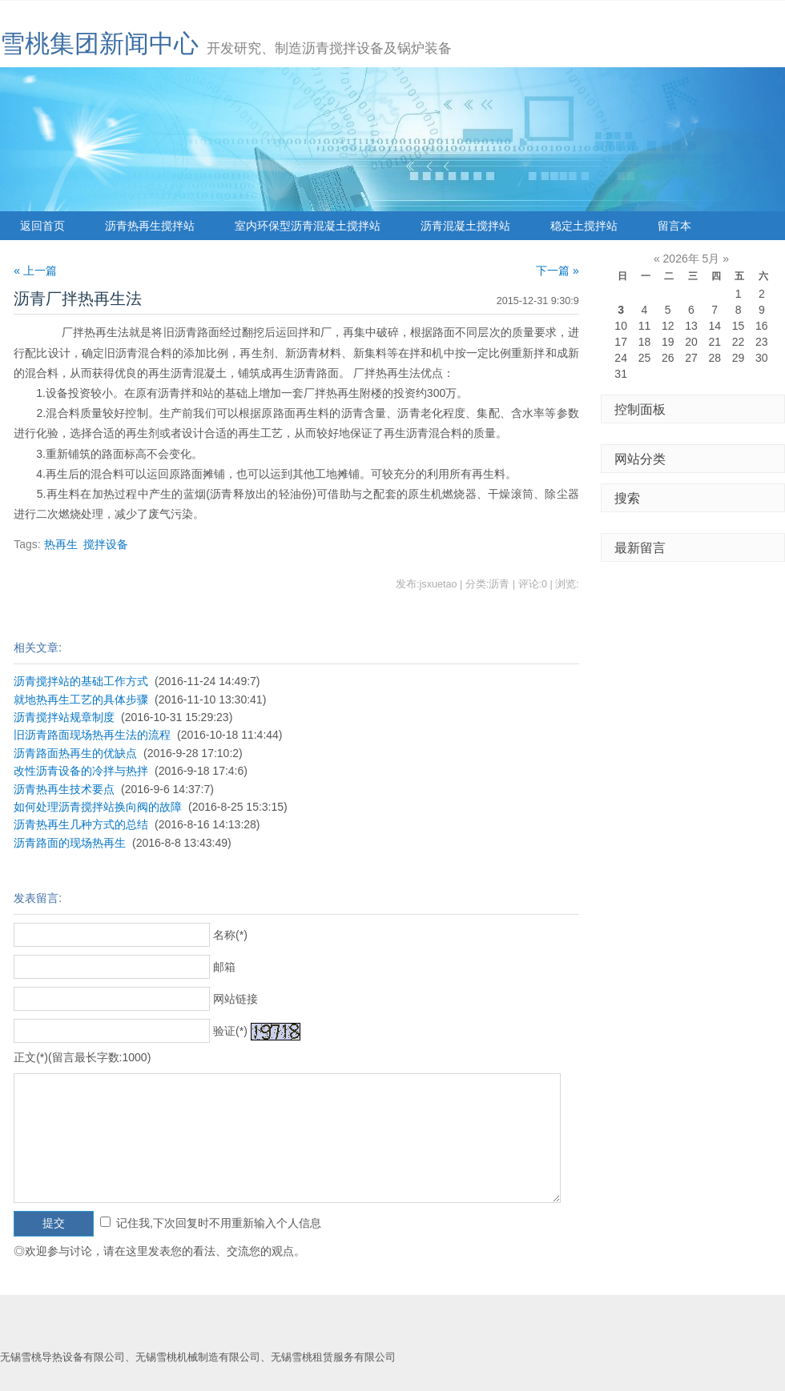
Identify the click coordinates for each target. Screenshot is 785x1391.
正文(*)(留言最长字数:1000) (82, 1057)
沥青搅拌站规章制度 (64, 717)
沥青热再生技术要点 (64, 789)
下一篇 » (557, 270)
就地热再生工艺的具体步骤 (81, 699)
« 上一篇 (35, 270)
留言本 (674, 225)
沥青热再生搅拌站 (150, 225)
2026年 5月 (691, 258)
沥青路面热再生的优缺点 (75, 753)
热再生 (61, 544)
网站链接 (235, 998)
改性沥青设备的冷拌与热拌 (81, 770)
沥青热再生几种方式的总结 (81, 824)
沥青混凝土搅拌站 (465, 225)
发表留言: (38, 898)
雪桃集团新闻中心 (99, 44)
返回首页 (42, 225)
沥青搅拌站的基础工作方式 (81, 681)
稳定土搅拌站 (584, 225)
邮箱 (224, 966)
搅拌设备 (105, 544)
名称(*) (230, 934)
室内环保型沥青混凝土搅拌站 (307, 225)
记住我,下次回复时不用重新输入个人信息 (218, 1223)
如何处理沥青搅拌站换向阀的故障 (98, 806)
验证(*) (230, 1030)
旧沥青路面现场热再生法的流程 (92, 734)
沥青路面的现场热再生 (70, 842)
